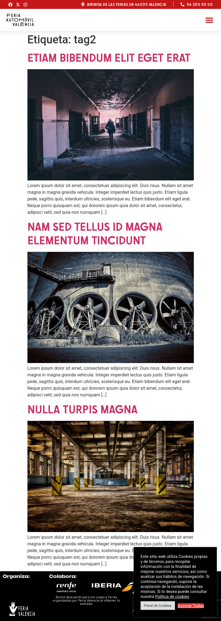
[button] (209, 20)
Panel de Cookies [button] (158, 605)
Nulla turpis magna (82, 409)
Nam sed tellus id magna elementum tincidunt (94, 233)
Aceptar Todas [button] (191, 605)
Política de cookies (172, 596)
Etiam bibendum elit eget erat (108, 57)
